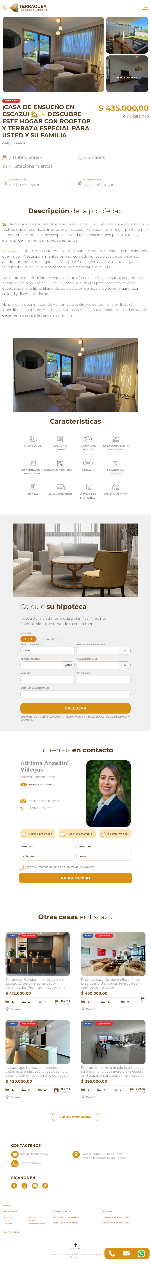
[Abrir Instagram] (24, 1187)
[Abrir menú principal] (145, 7)
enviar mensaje (75, 878)
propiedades (11, 1214)
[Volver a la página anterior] (4, 7)
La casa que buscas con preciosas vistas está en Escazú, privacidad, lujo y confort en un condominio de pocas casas (36, 1072)
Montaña (32, 1219)
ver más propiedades (76, 1118)
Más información (115, 833)
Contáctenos (11, 1234)
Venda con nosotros (65, 1225)
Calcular (75, 708)
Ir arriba (76, 1248)
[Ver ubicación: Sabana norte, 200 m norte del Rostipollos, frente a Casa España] (101, 1157)
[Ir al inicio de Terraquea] (28, 7)
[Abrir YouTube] (35, 1187)
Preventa (8, 1226)
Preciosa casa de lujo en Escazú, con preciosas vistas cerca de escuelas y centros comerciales (111, 984)
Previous (8, 954)
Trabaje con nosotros (115, 1219)
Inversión (8, 1219)
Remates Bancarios (36, 1226)
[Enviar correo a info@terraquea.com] (40, 1157)
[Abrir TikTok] (45, 1187)
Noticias (107, 1214)
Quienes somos (61, 1214)
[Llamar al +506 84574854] (71, 1166)
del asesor (36, 785)
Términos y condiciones (116, 1225)
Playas (6, 1223)
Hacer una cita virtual (77, 833)
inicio (7, 1208)
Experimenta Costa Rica (66, 1219)
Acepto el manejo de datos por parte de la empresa (57, 867)
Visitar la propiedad (38, 833)
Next (67, 954)
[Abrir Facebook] (14, 1187)
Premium (32, 1223)
